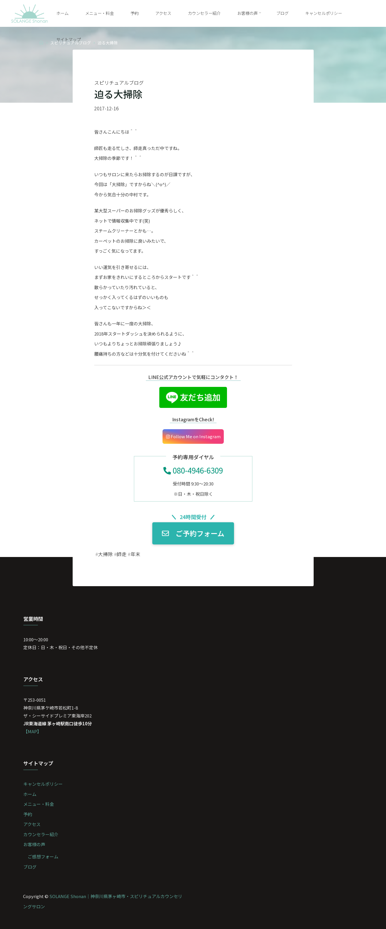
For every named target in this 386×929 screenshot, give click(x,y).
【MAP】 (32, 731)
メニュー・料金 (38, 804)
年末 (135, 554)
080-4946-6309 (193, 470)
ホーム (29, 794)
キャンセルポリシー (43, 784)
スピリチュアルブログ (119, 82)
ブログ (29, 867)
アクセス (32, 824)
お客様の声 (34, 844)
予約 (27, 814)
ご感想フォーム (43, 856)
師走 (122, 554)
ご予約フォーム (193, 533)
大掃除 (105, 554)
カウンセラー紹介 (40, 834)
